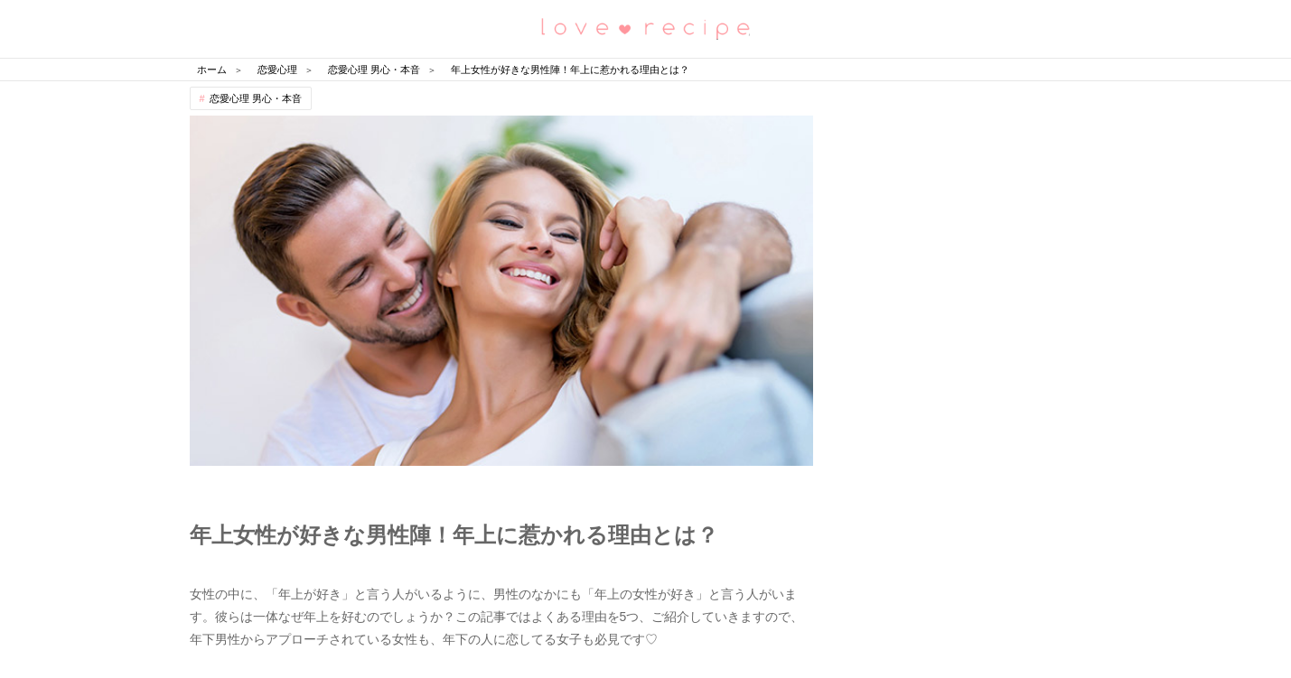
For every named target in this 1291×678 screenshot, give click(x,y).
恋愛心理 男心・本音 (256, 98)
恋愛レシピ (646, 27)
